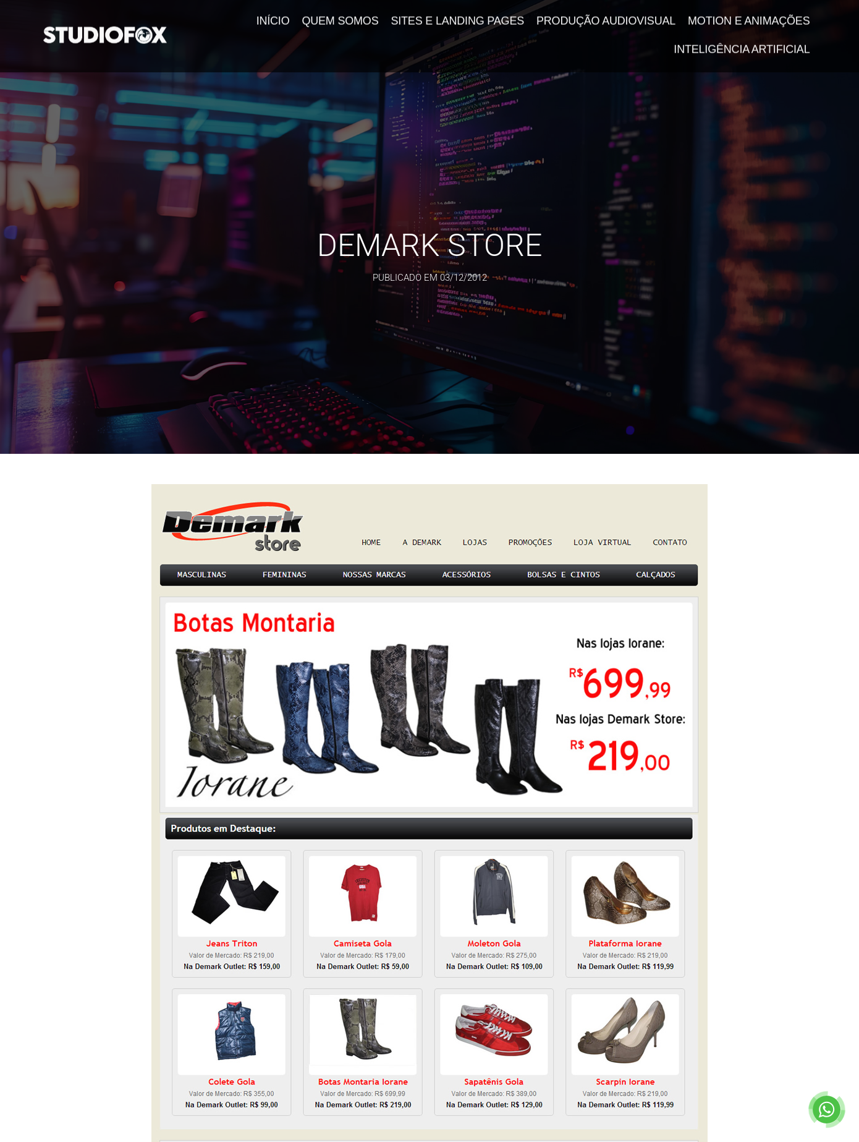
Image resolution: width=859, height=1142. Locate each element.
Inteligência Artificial (742, 44)
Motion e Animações (749, 15)
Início (273, 15)
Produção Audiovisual (605, 15)
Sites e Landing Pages (457, 15)
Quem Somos (340, 15)
